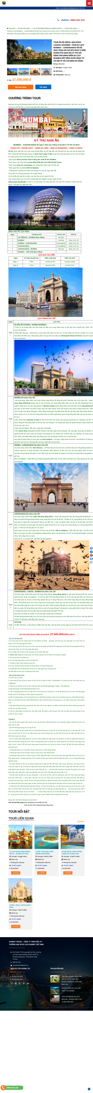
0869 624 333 (16, 962)
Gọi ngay (43, 87)
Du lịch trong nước (17, 979)
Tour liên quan (21, 818)
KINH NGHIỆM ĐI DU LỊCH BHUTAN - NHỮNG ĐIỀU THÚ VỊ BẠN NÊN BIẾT (72, 999)
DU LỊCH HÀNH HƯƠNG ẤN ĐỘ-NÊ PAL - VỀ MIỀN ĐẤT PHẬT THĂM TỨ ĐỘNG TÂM (20, 854)
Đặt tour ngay (20, 87)
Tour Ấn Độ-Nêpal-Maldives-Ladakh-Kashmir (47, 28)
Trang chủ (11, 28)
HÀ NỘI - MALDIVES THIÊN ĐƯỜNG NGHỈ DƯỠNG (44, 853)
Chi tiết (15, 873)
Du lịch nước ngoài (24, 28)
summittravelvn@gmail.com (20, 965)
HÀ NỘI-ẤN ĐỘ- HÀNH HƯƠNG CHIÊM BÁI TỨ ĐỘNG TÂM (72, 853)
